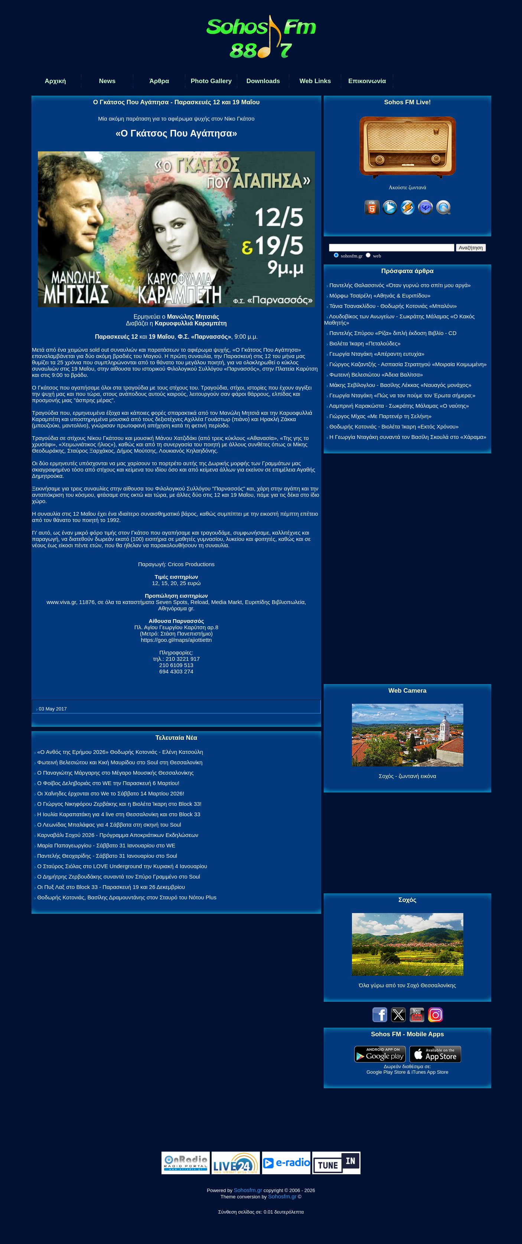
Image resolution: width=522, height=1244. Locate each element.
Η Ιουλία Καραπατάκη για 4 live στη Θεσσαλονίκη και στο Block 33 (118, 814)
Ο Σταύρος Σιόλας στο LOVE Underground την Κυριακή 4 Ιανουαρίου (122, 866)
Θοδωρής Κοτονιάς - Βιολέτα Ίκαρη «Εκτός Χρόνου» (394, 426)
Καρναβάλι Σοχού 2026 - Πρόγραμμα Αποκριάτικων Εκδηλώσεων (117, 835)
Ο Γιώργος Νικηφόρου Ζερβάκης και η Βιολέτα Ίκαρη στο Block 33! (119, 804)
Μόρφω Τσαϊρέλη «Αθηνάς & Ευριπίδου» (379, 295)
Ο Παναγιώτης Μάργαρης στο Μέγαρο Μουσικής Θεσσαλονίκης (115, 772)
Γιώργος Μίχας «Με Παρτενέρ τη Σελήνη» (380, 416)
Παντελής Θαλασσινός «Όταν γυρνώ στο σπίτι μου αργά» (400, 285)
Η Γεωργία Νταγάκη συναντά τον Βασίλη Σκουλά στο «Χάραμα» (407, 437)
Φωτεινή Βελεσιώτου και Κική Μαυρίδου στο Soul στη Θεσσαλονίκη (119, 762)
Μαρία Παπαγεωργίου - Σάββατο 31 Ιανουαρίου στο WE (106, 845)
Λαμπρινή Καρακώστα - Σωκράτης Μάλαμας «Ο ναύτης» (399, 406)
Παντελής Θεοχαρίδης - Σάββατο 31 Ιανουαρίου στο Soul (107, 856)
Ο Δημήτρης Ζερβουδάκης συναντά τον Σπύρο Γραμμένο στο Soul (118, 876)
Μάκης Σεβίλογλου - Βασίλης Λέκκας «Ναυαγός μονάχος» (400, 385)
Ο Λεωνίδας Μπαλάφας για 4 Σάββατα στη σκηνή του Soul (109, 824)
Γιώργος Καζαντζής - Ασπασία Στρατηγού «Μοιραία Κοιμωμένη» (408, 364)
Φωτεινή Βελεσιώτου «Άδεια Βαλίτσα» (376, 374)
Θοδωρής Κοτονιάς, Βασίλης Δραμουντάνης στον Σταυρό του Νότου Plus (126, 897)
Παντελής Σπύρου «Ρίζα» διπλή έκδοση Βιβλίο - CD (392, 333)
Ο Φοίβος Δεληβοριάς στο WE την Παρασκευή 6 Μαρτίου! (108, 783)
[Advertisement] (407, 569)
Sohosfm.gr (248, 1190)
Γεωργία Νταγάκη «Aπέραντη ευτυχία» (376, 354)
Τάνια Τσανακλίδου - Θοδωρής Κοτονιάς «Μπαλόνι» (393, 306)
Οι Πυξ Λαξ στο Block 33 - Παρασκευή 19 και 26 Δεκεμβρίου (111, 887)
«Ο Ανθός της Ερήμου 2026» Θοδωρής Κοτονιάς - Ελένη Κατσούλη (120, 752)
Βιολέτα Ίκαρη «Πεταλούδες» (365, 343)
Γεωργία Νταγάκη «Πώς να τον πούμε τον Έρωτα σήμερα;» (402, 395)
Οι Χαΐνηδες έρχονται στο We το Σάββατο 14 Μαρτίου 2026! (110, 793)
